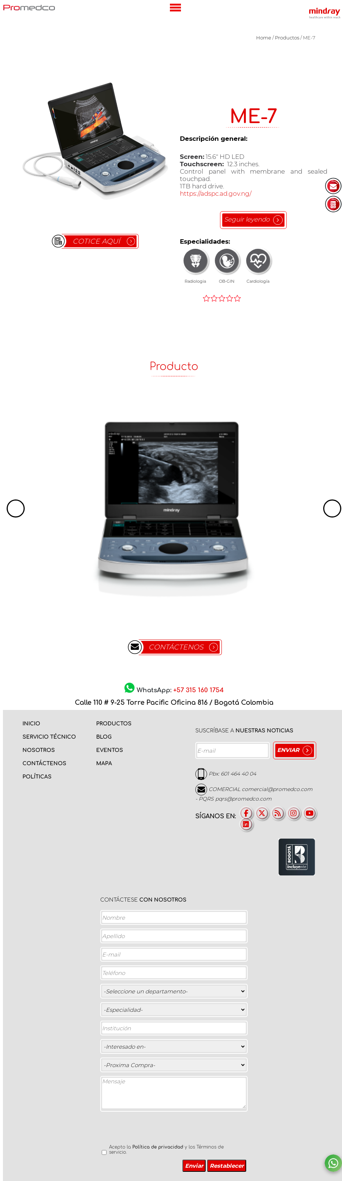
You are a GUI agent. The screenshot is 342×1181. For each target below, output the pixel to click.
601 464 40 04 (238, 773)
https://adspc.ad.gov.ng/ (215, 193)
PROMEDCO (29, 7)
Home (263, 38)
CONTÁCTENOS (176, 647)
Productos (287, 38)
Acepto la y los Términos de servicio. (166, 1150)
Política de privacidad (157, 1147)
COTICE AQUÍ (96, 241)
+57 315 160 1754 (198, 690)
